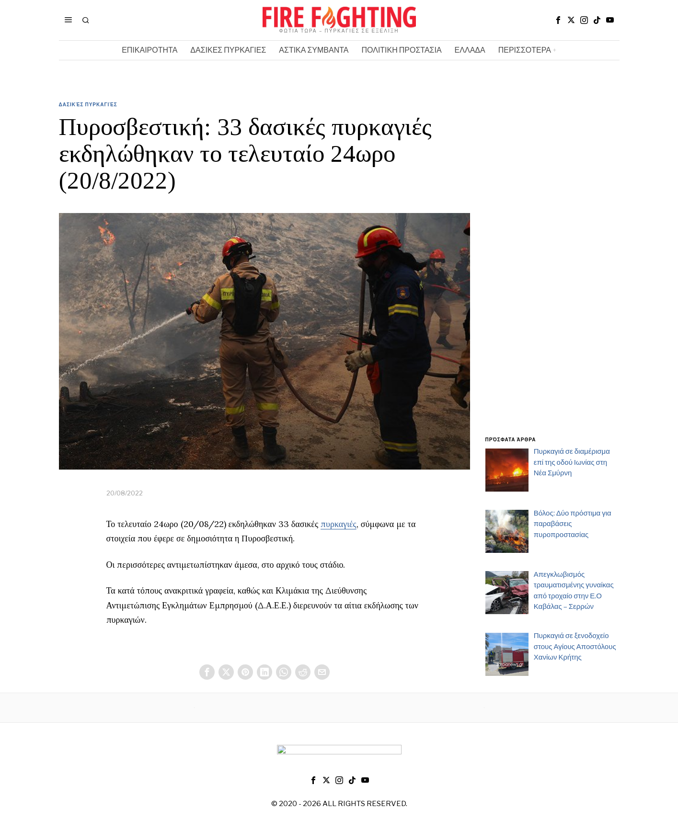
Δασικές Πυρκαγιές (88, 104)
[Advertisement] (552, 274)
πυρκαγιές (338, 523)
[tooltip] (558, 20)
